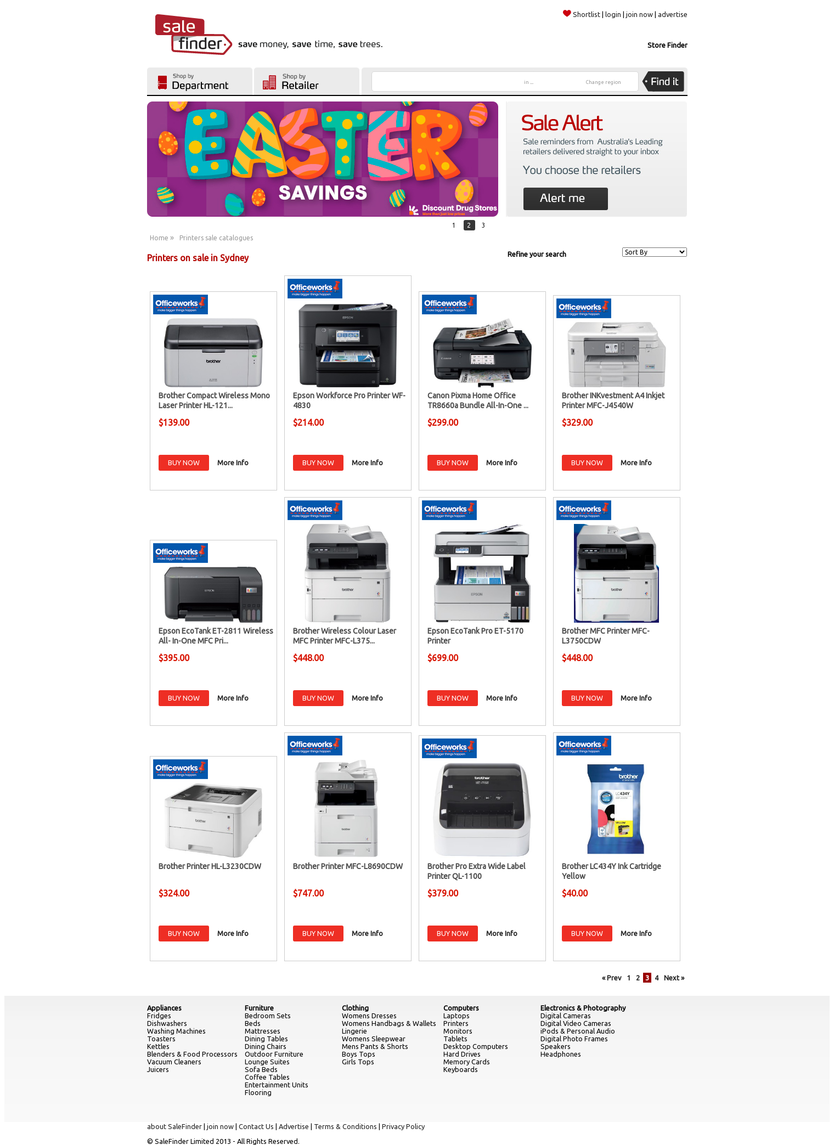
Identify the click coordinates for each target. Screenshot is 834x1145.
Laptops (456, 1015)
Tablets (455, 1038)
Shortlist (581, 14)
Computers (461, 1008)
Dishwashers (167, 1023)
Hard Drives (462, 1054)
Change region (603, 82)
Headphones (560, 1054)
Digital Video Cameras (575, 1023)
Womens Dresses (369, 1015)
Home (159, 237)
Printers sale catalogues (216, 237)
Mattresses (262, 1031)
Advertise (294, 1126)
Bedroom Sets (268, 1015)
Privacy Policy (403, 1126)
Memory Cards (466, 1061)
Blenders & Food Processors (192, 1054)
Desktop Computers (475, 1046)
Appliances (164, 1008)
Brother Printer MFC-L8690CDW (348, 866)
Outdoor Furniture (274, 1054)
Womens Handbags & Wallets (389, 1023)
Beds (253, 1023)
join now (639, 14)
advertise (673, 14)
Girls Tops (358, 1061)
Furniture (259, 1008)
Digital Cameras (565, 1015)
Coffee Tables (267, 1077)
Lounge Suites (267, 1061)
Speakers (555, 1046)
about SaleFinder (174, 1126)
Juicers (158, 1069)
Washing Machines (176, 1031)
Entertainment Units (276, 1084)
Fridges (159, 1015)
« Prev (611, 978)
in (528, 82)
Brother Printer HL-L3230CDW (210, 866)
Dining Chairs (265, 1046)
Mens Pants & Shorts (375, 1046)
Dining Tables (266, 1038)
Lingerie (354, 1031)
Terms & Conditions (345, 1126)
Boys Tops (358, 1054)
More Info (233, 462)
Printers (456, 1023)
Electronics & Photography (583, 1008)
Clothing (355, 1008)
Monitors (457, 1031)
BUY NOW (184, 462)
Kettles (158, 1046)
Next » (674, 978)
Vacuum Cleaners (174, 1061)
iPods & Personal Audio (577, 1031)
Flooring (258, 1092)
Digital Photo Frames (574, 1038)
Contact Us (256, 1126)
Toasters (161, 1038)
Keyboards (460, 1069)
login (613, 14)
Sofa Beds (261, 1069)
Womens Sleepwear (373, 1038)
